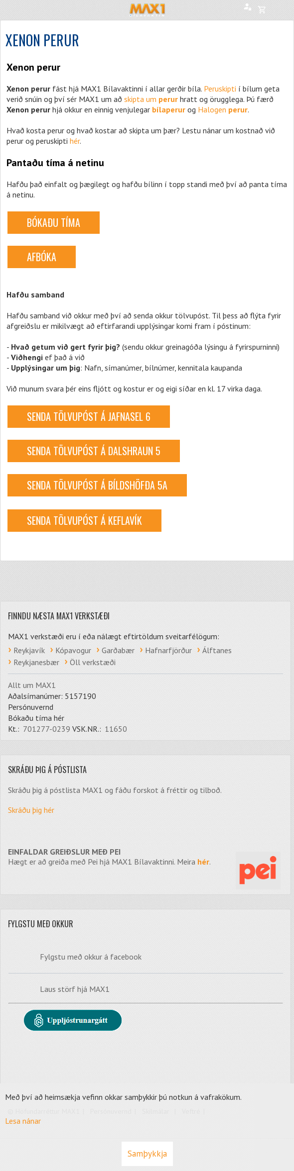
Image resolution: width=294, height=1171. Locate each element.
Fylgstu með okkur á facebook (91, 957)
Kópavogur (73, 650)
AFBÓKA (41, 256)
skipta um (151, 99)
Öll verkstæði (93, 662)
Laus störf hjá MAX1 (75, 989)
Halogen (223, 109)
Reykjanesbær (36, 662)
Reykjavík (29, 650)
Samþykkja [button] (147, 1153)
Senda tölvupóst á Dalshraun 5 (93, 450)
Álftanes (217, 650)
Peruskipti (220, 89)
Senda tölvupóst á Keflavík (84, 520)
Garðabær (118, 650)
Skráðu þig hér (31, 810)
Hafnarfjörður (168, 650)
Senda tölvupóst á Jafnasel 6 (88, 416)
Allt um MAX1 (32, 685)
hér (75, 141)
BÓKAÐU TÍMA (53, 222)
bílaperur (168, 109)
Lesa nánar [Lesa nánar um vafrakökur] (23, 1121)
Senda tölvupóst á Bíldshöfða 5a (97, 485)
